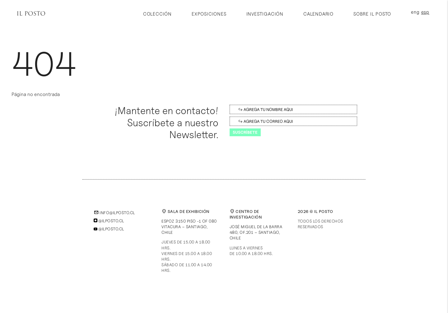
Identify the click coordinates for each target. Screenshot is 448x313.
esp (425, 12)
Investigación (264, 14)
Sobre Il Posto (372, 14)
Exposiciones (209, 14)
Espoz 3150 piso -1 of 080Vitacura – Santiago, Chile (189, 227)
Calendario (318, 14)
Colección (157, 14)
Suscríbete (245, 132)
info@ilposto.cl (114, 212)
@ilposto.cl (109, 220)
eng (415, 12)
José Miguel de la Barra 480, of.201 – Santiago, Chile (256, 232)
